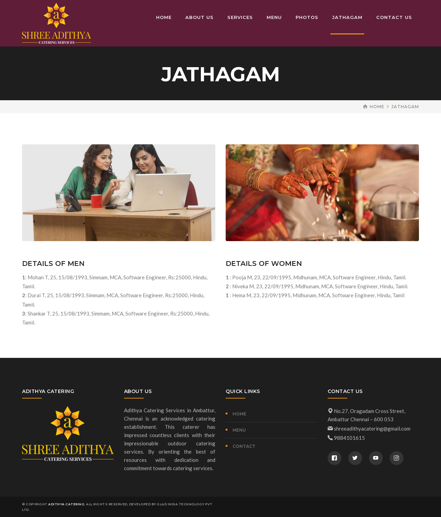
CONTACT (244, 446)
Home (377, 106)
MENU (239, 430)
